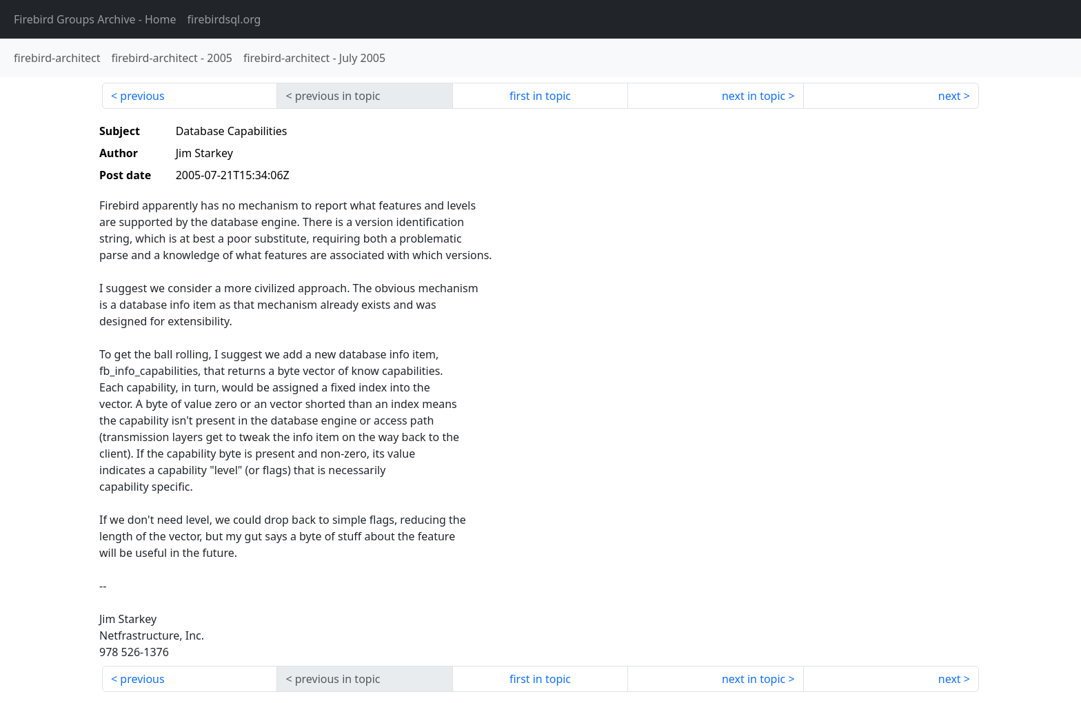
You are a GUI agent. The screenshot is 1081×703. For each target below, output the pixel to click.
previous (142, 95)
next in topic (753, 95)
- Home (95, 19)
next (949, 95)
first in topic (540, 95)
